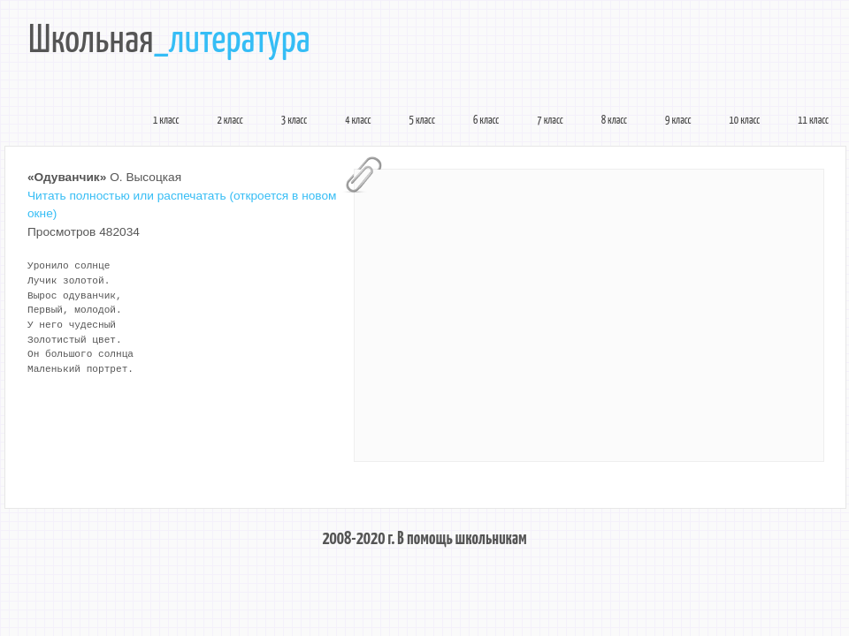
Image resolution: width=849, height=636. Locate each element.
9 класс (678, 121)
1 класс (166, 121)
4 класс (358, 121)
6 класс (486, 121)
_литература (232, 41)
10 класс (745, 121)
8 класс (614, 121)
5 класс (422, 121)
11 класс (813, 121)
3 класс (294, 121)
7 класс (549, 121)
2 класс (229, 121)
